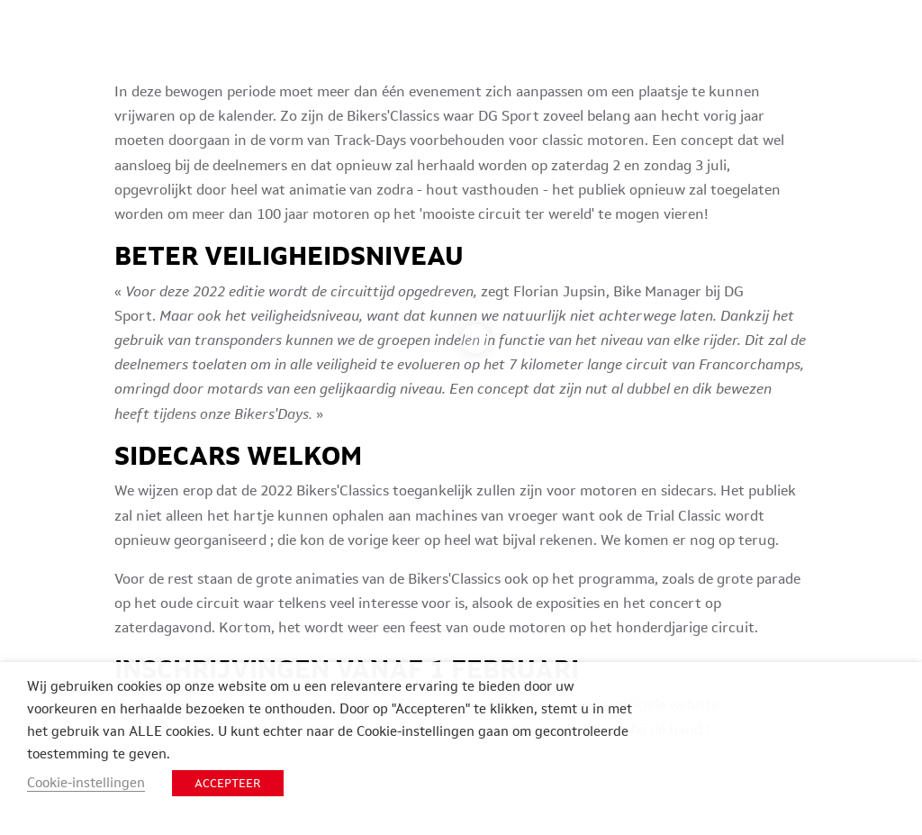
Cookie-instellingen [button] (86, 782)
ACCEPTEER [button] (227, 783)
